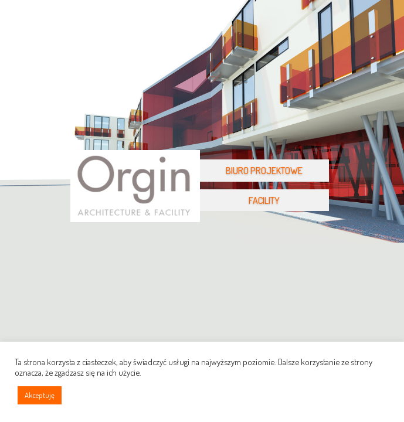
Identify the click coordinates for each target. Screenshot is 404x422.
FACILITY (264, 200)
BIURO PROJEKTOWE (264, 170)
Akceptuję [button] (40, 395)
